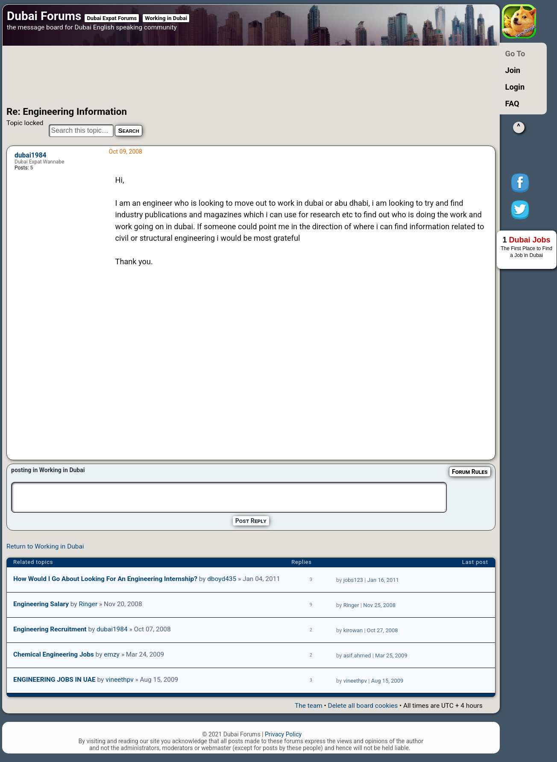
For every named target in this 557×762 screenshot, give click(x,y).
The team (308, 705)
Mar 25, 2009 (391, 655)
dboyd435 (221, 579)
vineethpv (120, 679)
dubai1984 (31, 155)
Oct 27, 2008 (382, 630)
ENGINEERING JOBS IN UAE (54, 679)
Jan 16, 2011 (383, 580)
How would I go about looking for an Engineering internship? (105, 579)
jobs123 (353, 580)
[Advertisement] (233, 76)
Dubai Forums (44, 16)
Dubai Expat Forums (112, 18)
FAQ (512, 103)
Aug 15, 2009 (387, 680)
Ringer (88, 604)
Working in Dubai (166, 18)
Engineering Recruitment (50, 629)
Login (515, 86)
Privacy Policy (283, 734)
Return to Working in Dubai (45, 546)
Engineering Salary (41, 604)
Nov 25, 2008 (379, 605)
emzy (112, 654)
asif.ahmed (357, 655)
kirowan (353, 630)
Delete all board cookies (363, 705)
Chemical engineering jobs (53, 654)
